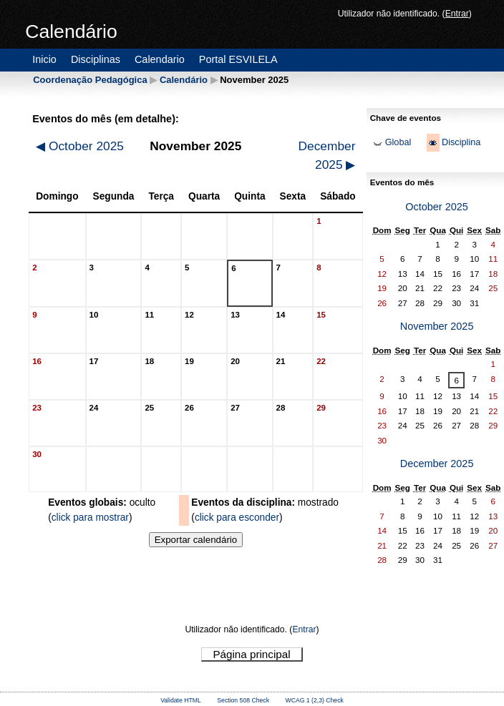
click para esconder (237, 517)
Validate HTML (180, 700)
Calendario (160, 59)
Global (398, 142)
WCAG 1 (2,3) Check (315, 700)
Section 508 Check (243, 700)
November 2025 (437, 326)
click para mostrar (90, 517)
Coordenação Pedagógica (90, 79)
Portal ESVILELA (238, 59)
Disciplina (461, 142)
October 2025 (80, 146)
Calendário (184, 79)
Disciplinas (95, 59)
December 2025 (327, 155)
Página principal (251, 654)
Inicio (44, 59)
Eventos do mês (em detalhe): (105, 118)
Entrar (457, 14)
